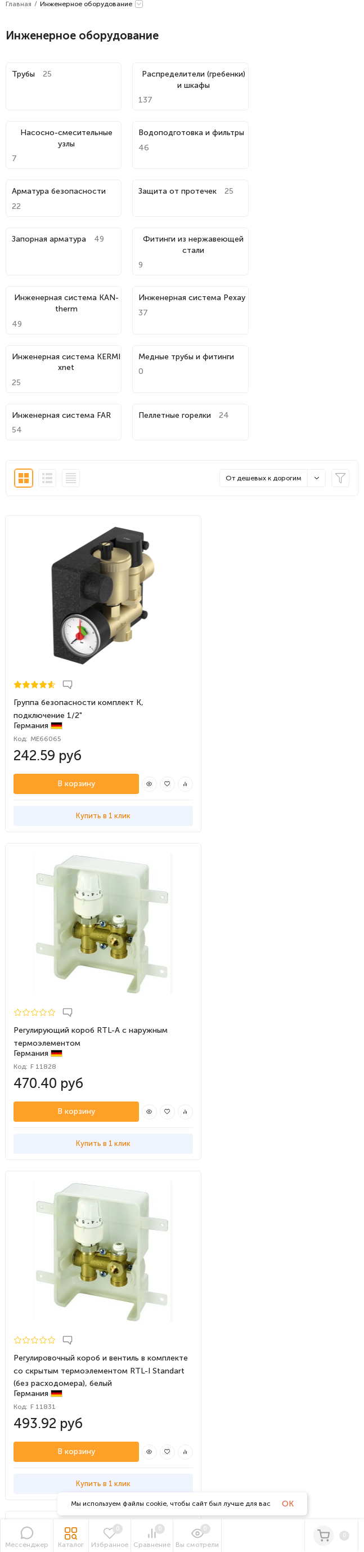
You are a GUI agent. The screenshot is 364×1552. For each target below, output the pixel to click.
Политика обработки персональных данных (77, 1188)
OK (288, 1504)
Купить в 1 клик (91, 692)
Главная (19, 4)
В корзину (65, 660)
